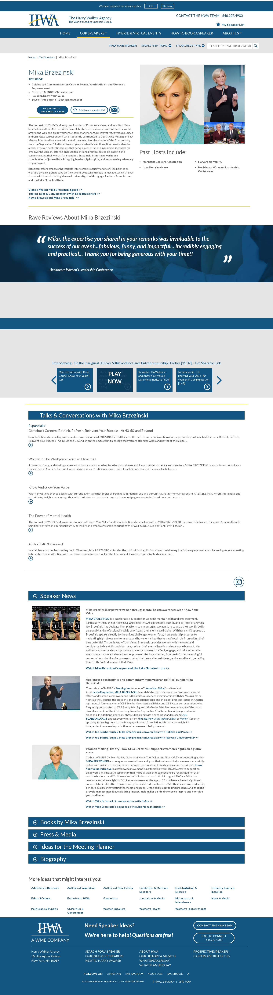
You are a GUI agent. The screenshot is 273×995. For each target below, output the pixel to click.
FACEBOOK (175, 973)
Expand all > (37, 426)
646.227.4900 (232, 15)
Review (167, 6)
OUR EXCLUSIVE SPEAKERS (104, 956)
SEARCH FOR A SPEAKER (102, 951)
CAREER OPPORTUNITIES (211, 956)
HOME (65, 33)
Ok (151, 6)
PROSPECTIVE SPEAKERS (211, 951)
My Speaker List (230, 24)
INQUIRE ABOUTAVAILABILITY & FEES (52, 110)
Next (219, 380)
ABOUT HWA (148, 951)
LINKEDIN (114, 973)
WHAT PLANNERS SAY (155, 965)
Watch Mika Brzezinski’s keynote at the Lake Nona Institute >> (127, 668)
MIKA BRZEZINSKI (98, 618)
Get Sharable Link (208, 363)
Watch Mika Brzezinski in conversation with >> (119, 801)
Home (31, 57)
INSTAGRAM (134, 973)
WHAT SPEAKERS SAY (154, 960)
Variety (184, 718)
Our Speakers (47, 57)
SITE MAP (185, 981)
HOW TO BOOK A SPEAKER (191, 33)
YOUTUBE (155, 973)
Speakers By (156, 46)
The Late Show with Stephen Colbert (157, 718)
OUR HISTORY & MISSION (157, 956)
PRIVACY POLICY (164, 981)
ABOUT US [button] (231, 33)
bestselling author (103, 692)
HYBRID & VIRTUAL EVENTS (138, 33)
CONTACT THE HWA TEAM (197, 15)
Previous (53, 380)
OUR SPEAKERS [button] (92, 33)
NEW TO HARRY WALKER (103, 960)
